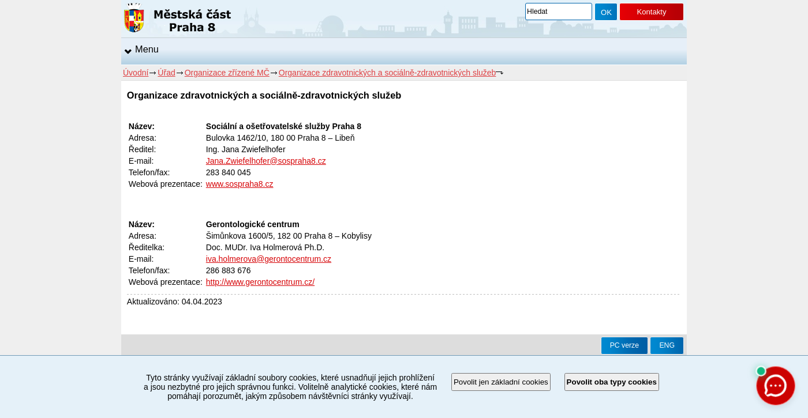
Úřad (166, 72)
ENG (667, 345)
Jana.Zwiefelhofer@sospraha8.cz (266, 160)
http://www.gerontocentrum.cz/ (260, 282)
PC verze (624, 345)
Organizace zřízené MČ (227, 72)
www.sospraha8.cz (240, 184)
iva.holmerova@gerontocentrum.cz (268, 258)
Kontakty (651, 11)
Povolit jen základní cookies (501, 382)
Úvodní (135, 72)
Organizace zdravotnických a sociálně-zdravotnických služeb (387, 72)
